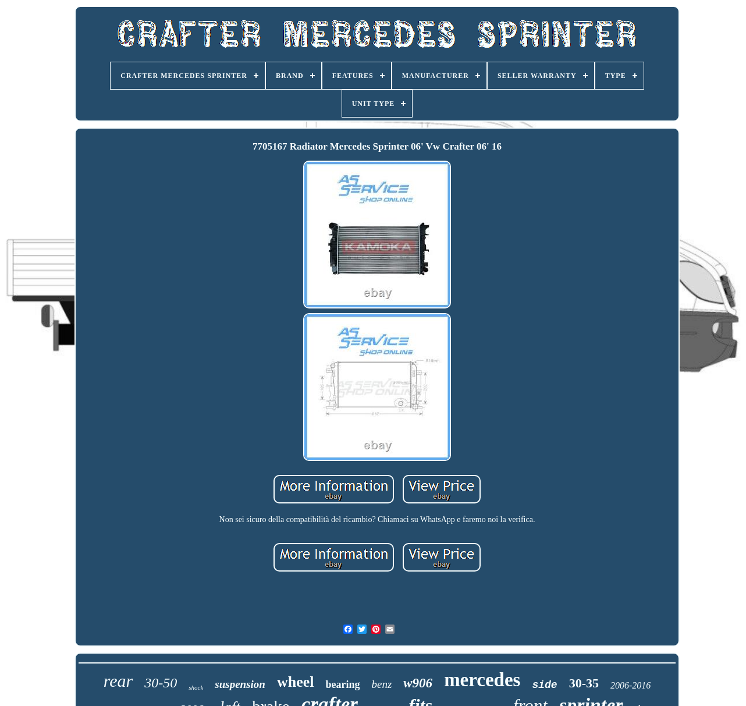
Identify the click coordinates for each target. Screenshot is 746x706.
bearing (342, 684)
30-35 (584, 683)
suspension (240, 684)
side (544, 685)
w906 (417, 683)
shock (196, 687)
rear (118, 680)
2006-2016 (630, 685)
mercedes (482, 679)
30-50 (160, 682)
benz (381, 684)
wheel (295, 681)
